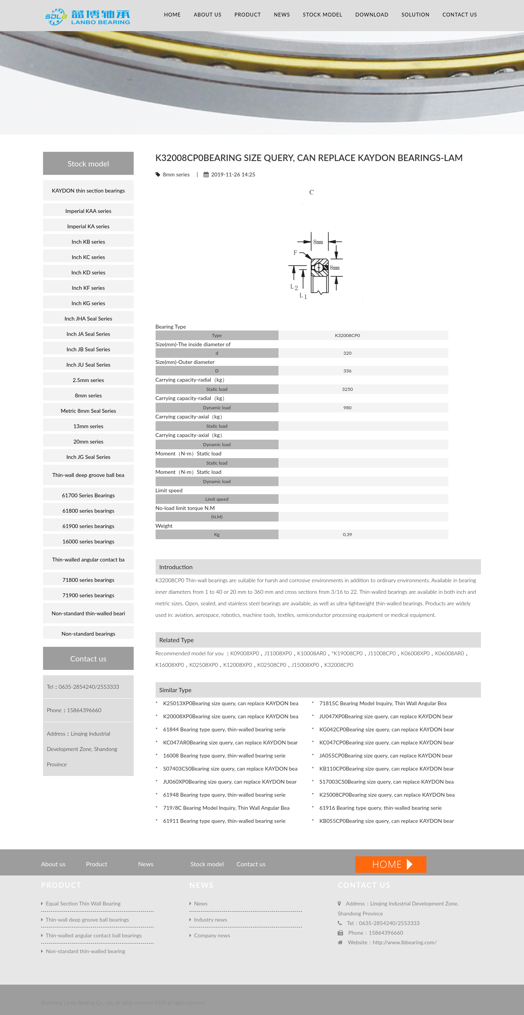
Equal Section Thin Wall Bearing (81, 903)
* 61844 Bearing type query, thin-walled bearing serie (221, 729)
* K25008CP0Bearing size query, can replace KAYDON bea (383, 794)
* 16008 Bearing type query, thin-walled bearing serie (221, 755)
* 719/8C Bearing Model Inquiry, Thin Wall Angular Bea (223, 807)
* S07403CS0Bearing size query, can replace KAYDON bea (227, 768)
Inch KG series (88, 303)
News (282, 15)
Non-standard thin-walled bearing (83, 951)
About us (207, 15)
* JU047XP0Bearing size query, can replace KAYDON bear (382, 716)
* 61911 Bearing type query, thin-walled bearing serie (221, 820)
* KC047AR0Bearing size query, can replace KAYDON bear (227, 742)
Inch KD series (88, 272)
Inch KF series (88, 287)
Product (247, 15)
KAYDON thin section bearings (88, 190)
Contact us (460, 15)
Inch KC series (88, 257)
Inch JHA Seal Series (88, 318)
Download (372, 15)
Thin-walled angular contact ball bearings (91, 935)
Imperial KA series (88, 226)
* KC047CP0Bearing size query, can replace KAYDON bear (383, 742)
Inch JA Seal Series (88, 334)
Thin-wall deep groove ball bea (88, 475)
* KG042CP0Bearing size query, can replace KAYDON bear (383, 729)
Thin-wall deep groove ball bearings (85, 919)
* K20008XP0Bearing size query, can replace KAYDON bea (227, 716)
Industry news (208, 919)
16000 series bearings (88, 541)
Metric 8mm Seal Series (88, 410)
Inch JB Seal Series (88, 349)
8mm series (176, 174)
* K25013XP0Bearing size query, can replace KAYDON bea (227, 703)
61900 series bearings (88, 526)
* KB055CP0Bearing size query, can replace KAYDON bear (383, 820)
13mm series (88, 426)
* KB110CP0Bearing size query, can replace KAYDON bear (383, 768)
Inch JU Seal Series (88, 364)
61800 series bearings (88, 510)
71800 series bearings (88, 579)
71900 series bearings (88, 595)
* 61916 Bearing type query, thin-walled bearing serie (377, 807)
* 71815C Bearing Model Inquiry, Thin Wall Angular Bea (379, 703)
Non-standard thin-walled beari (88, 613)
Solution (415, 15)
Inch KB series (88, 241)
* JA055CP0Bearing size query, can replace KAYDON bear (382, 755)
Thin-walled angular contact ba (88, 559)
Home (172, 15)
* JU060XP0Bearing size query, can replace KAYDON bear (226, 781)
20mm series (88, 441)
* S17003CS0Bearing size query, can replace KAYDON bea (383, 781)
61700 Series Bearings (88, 495)
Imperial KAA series (88, 211)
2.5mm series (88, 380)
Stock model (323, 15)
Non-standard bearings (88, 633)
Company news (209, 935)
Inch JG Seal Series (88, 457)
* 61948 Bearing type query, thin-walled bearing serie (221, 794)
